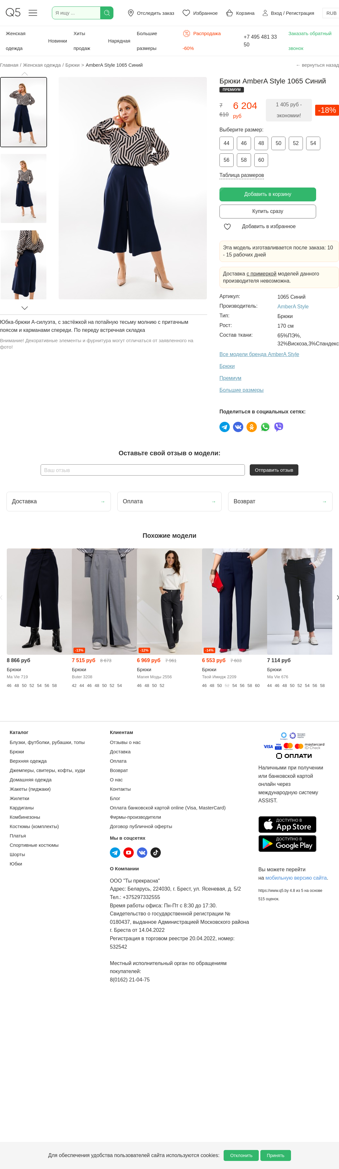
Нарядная (119, 40)
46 (244, 143)
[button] (24, 74)
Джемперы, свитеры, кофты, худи (47, 770)
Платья (18, 835)
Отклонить (241, 1155)
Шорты (17, 854)
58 (244, 160)
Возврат (119, 770)
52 (296, 143)
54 (313, 143)
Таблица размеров (241, 175)
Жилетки (19, 798)
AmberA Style (293, 306)
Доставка (120, 751)
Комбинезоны (25, 817)
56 (226, 160)
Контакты (120, 789)
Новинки (57, 40)
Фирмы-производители (135, 817)
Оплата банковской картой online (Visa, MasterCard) (168, 807)
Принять (276, 1155)
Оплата (118, 761)
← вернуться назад (317, 65)
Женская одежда (15, 41)
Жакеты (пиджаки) (30, 789)
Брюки (17, 751)
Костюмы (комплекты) (34, 826)
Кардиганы (22, 807)
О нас (116, 779)
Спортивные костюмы (34, 845)
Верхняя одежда (28, 761)
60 (261, 160)
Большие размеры (147, 41)
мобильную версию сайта (296, 878)
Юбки (16, 863)
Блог (115, 798)
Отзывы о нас (125, 742)
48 (261, 143)
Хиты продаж (81, 41)
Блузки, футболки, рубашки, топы (47, 742)
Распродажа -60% (202, 40)
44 (226, 143)
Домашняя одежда (31, 779)
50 (278, 143)
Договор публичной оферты (141, 826)
